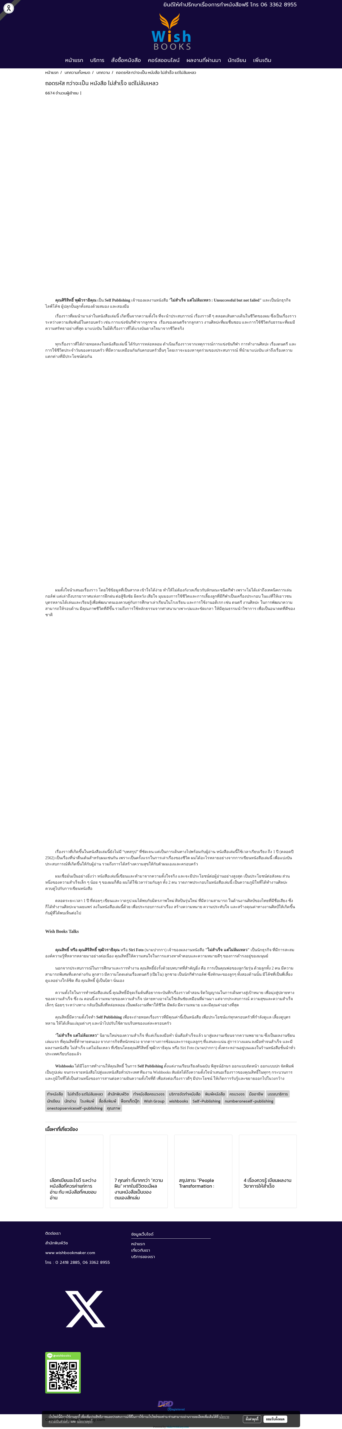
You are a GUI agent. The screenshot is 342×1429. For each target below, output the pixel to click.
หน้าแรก (74, 60)
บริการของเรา (143, 1257)
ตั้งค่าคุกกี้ (252, 1419)
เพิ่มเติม (262, 60)
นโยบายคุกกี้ (84, 1421)
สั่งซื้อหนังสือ (126, 60)
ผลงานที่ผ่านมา (203, 60)
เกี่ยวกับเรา (140, 1250)
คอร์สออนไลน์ (164, 60)
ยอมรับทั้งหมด (275, 1419)
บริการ (97, 60)
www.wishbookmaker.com (70, 1253)
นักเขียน (237, 60)
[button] (278, 60)
